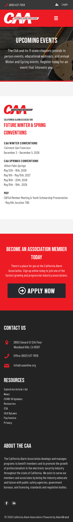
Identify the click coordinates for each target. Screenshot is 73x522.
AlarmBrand (62, 517)
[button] (37, 290)
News (7, 394)
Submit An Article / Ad (15, 389)
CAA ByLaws (10, 413)
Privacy (8, 422)
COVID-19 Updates (13, 399)
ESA (6, 408)
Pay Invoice (10, 418)
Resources (10, 403)
